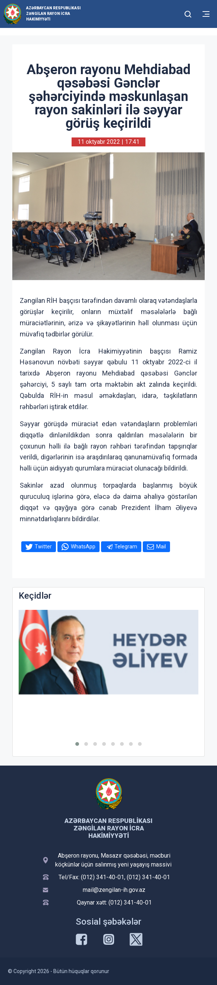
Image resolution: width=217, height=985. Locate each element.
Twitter (43, 546)
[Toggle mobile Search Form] (188, 13)
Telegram (125, 546)
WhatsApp (83, 546)
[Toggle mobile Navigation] (206, 14)
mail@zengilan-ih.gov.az (114, 889)
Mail (161, 546)
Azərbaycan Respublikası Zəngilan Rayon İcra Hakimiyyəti (53, 13)
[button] (77, 744)
